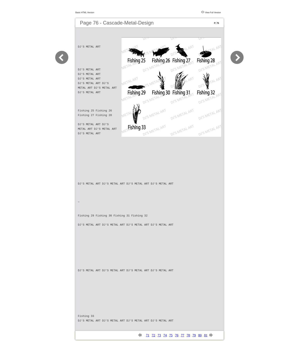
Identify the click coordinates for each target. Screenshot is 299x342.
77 (182, 335)
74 (165, 335)
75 (171, 335)
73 (159, 335)
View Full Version (213, 12)
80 (200, 335)
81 (205, 335)
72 (153, 335)
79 (194, 335)
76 (176, 335)
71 (147, 335)
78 (188, 335)
